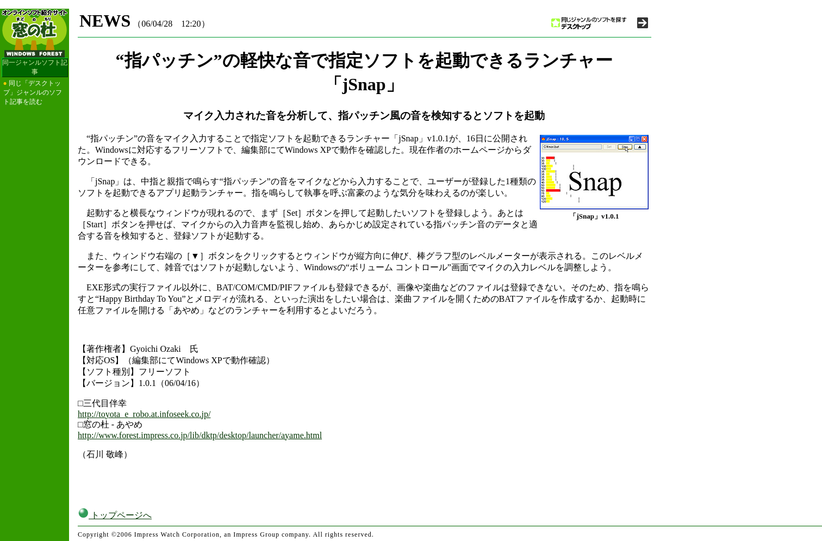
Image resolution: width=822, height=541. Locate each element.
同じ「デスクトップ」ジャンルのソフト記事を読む (32, 92)
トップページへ (115, 515)
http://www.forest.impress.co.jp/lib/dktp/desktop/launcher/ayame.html (200, 435)
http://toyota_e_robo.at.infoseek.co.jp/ (144, 414)
